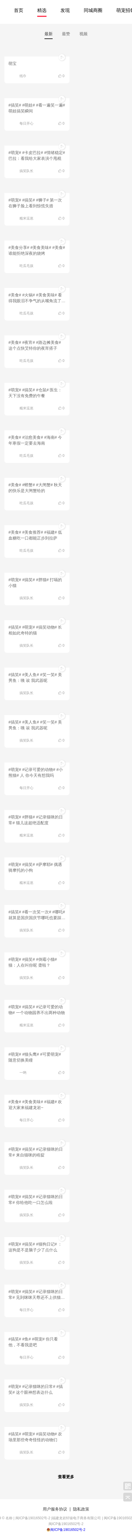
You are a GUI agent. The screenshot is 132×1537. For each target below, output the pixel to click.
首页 (18, 10)
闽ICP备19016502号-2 (67, 1530)
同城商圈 (93, 10)
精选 (42, 10)
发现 (65, 10)
